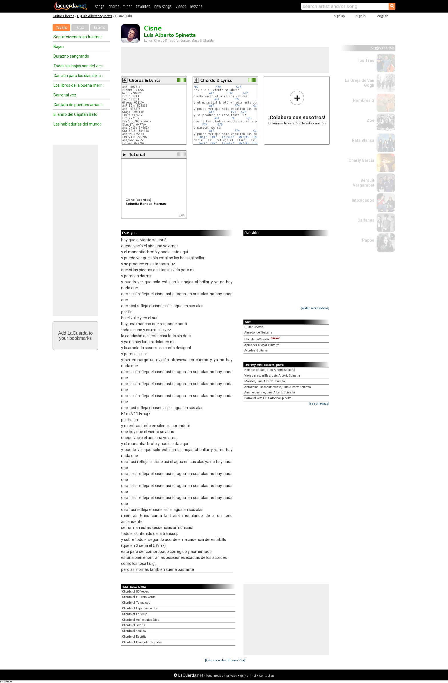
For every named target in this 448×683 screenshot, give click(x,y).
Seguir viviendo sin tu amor (77, 37)
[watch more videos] (315, 308)
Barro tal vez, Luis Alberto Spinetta (267, 398)
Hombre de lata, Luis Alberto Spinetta (269, 370)
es (242, 675)
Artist (80, 28)
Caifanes (365, 220)
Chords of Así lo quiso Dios (140, 620)
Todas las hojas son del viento (79, 66)
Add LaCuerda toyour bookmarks (75, 336)
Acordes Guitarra (256, 350)
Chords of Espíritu (134, 636)
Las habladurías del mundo (77, 124)
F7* (218, 87)
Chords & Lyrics (145, 80)
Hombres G (363, 100)
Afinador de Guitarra (258, 332)
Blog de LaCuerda (262, 339)
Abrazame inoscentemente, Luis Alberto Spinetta (277, 387)
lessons (196, 6)
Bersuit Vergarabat (363, 182)
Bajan (58, 46)
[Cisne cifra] (236, 660)
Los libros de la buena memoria (79, 85)
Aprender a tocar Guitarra (261, 345)
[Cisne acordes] (216, 660)
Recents (99, 28)
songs (99, 6)
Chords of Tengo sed (136, 603)
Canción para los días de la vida (79, 75)
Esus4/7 (228, 137)
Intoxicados (363, 200)
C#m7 (213, 137)
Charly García (361, 160)
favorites (143, 6)
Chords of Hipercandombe (140, 608)
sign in (361, 16)
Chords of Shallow (134, 631)
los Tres (366, 60)
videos (181, 6)
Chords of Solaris (133, 625)
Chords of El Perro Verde (139, 597)
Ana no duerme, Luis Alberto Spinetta (269, 392)
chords (114, 6)
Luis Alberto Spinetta (96, 16)
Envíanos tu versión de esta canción (297, 108)
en (249, 675)
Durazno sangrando (71, 56)
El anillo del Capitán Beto (75, 114)
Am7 (196, 87)
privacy (231, 675)
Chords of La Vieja (134, 614)
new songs (162, 6)
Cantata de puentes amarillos (79, 104)
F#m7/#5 (243, 137)
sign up (339, 16)
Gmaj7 (203, 137)
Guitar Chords (63, 16)
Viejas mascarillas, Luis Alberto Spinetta (272, 375)
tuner (127, 6)
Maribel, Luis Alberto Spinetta (264, 381)
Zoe (370, 120)
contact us (267, 675)
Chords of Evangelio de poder (142, 642)
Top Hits (61, 28)
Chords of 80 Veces (135, 591)
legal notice (214, 675)
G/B (238, 87)
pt (254, 675)
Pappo (368, 240)
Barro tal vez (64, 95)
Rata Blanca (363, 140)
